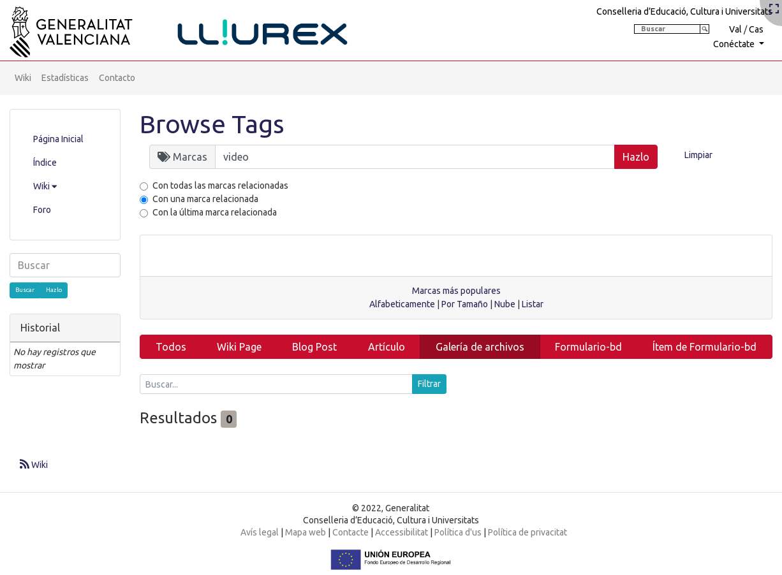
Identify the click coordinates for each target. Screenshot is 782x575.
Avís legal (259, 532)
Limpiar (698, 155)
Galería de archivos (480, 347)
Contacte (350, 532)
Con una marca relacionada (205, 199)
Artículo (386, 347)
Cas (756, 29)
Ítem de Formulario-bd (704, 347)
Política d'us (458, 532)
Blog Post (314, 347)
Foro (42, 210)
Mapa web (305, 532)
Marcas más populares (456, 291)
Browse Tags (212, 124)
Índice (45, 162)
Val (735, 29)
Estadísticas (65, 78)
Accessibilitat (401, 532)
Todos (171, 347)
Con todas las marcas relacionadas (220, 185)
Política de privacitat (527, 532)
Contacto (117, 78)
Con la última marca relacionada (214, 212)
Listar (532, 304)
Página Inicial (58, 139)
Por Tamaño (464, 304)
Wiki (23, 78)
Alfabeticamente (402, 304)
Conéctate (734, 44)
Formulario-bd (588, 347)
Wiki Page (239, 347)
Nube (504, 304)
